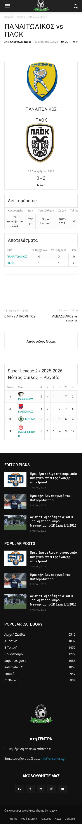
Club (20, 387)
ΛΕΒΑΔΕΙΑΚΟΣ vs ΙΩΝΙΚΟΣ (65, 318)
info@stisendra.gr (53, 758)
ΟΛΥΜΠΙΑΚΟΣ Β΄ (27, 431)
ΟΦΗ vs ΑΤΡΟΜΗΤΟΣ (19, 316)
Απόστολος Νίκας (20, 41)
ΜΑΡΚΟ (26, 418)
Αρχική (8, 17)
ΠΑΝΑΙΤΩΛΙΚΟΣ (17, 256)
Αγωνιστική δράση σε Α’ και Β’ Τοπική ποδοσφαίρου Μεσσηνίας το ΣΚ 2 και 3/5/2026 (53, 521)
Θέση (10, 387)
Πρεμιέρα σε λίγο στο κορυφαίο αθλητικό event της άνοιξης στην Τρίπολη (53, 478)
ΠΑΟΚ (10, 263)
